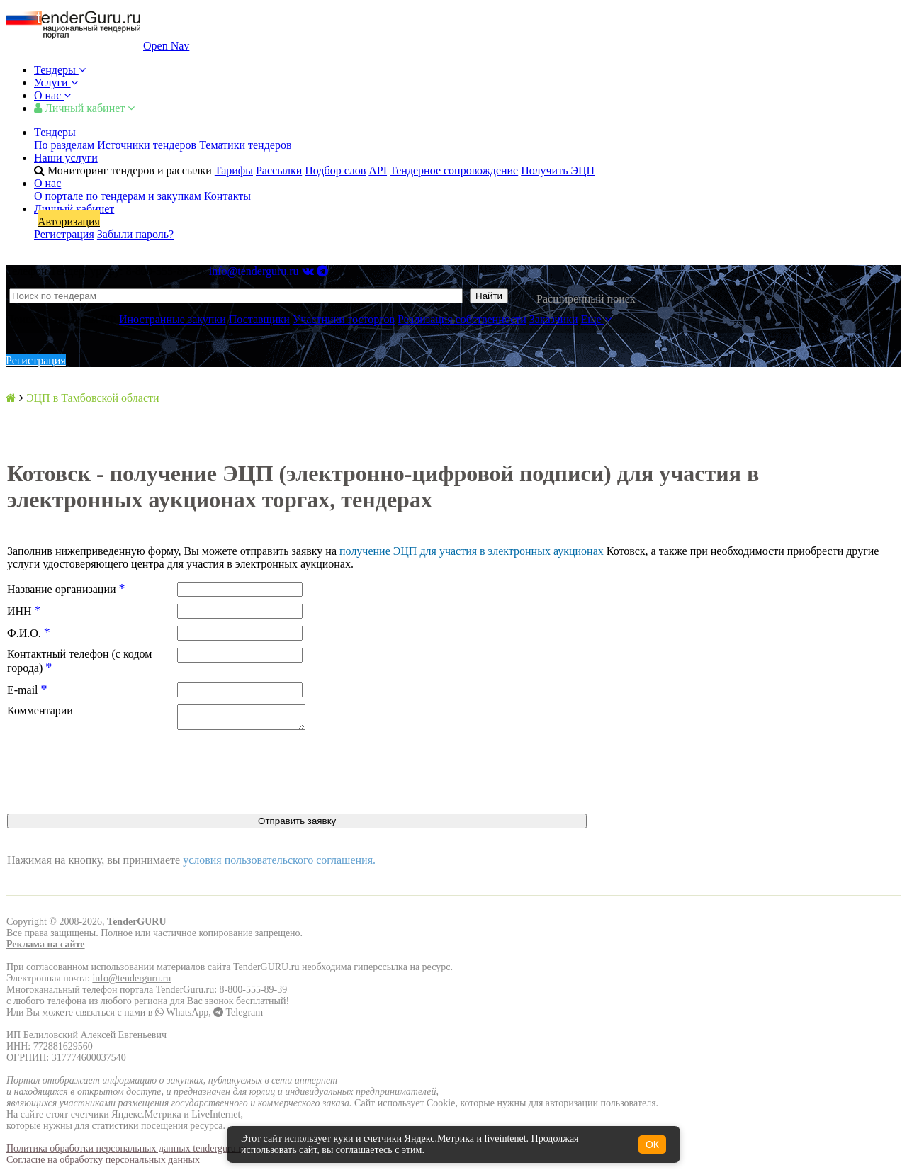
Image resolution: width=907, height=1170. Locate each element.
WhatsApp (181, 1016)
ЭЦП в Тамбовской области (92, 398)
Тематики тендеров (245, 145)
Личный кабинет (84, 108)
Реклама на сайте (45, 948)
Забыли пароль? (135, 234)
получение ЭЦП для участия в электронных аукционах (471, 551)
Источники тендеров (146, 145)
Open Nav (166, 46)
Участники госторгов (344, 319)
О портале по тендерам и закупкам (117, 196)
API (377, 170)
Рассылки (279, 170)
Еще (596, 319)
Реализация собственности (462, 319)
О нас (52, 95)
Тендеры (60, 70)
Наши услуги (66, 158)
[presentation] (114, 777)
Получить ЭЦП (558, 170)
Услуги (56, 83)
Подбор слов (335, 170)
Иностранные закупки (172, 319)
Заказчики (553, 319)
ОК (652, 1144)
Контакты (227, 196)
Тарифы (234, 170)
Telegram (238, 1016)
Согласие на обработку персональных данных (103, 1164)
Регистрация (64, 234)
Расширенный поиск (586, 299)
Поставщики (259, 319)
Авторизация (69, 221)
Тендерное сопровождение (454, 170)
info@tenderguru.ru (254, 271)
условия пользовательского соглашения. (279, 864)
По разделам (64, 145)
